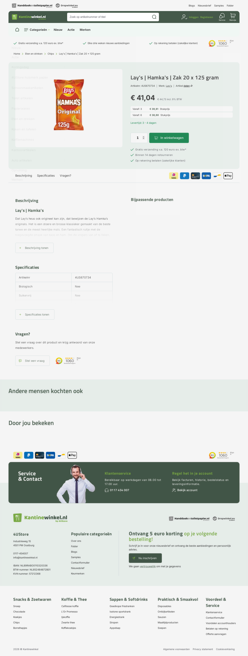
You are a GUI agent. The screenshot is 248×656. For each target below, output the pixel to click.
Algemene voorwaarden (176, 649)
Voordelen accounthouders (221, 623)
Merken (85, 29)
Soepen (162, 627)
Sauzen (162, 617)
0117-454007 (20, 553)
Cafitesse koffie (70, 606)
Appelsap (115, 627)
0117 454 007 (119, 490)
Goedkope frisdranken (122, 606)
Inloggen (194, 17)
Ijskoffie (65, 617)
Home (17, 53)
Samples (219, 5)
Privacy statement (203, 649)
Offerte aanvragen (216, 634)
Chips (51, 53)
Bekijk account (187, 490)
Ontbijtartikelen (166, 611)
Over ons (76, 540)
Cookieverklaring (225, 649)
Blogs (192, 5)
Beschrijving (23, 175)
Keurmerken (77, 573)
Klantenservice (118, 473)
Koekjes (17, 617)
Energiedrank (117, 617)
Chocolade (19, 611)
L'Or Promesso (69, 611)
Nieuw (58, 29)
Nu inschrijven (148, 558)
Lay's (169, 85)
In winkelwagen (172, 138)
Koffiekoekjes (68, 627)
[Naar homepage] (17, 29)
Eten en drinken (33, 53)
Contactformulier (80, 562)
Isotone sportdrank (120, 611)
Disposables (164, 606)
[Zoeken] (154, 17)
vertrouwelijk (148, 566)
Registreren (206, 17)
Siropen (114, 622)
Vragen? (65, 175)
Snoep (16, 606)
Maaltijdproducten (168, 622)
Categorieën (38, 29)
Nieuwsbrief (204, 5)
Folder (230, 5)
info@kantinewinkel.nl (25, 557)
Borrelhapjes (20, 627)
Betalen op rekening (217, 628)
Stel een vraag (35, 360)
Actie (71, 29)
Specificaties (46, 175)
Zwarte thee (68, 622)
